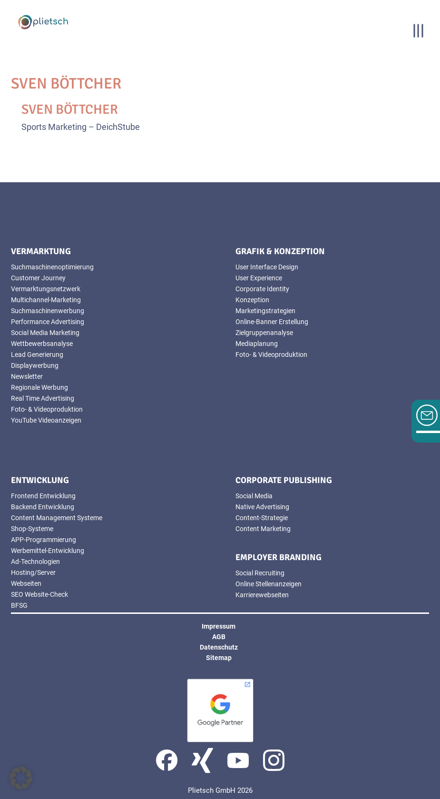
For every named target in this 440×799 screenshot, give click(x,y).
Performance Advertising (47, 322)
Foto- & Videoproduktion (47, 409)
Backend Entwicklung (42, 507)
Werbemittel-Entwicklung (47, 550)
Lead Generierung (37, 354)
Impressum (218, 626)
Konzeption (252, 300)
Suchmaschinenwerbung (47, 311)
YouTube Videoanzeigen (46, 420)
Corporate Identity (262, 289)
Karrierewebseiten (262, 595)
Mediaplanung (256, 343)
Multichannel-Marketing (46, 300)
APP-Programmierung (43, 539)
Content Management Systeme (56, 518)
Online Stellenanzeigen (268, 584)
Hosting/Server (33, 572)
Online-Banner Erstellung (271, 322)
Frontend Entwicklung (43, 496)
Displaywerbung (35, 365)
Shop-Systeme (32, 529)
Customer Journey (38, 278)
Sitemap (219, 657)
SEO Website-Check (39, 594)
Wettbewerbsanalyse (42, 343)
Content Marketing (263, 529)
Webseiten (26, 583)
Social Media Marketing (45, 332)
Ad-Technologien (35, 561)
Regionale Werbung (39, 387)
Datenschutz (219, 647)
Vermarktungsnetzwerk (45, 289)
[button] (21, 778)
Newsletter (27, 376)
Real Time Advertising (42, 398)
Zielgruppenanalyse (264, 332)
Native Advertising (262, 507)
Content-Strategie (261, 518)
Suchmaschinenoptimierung (52, 267)
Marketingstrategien (265, 311)
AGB (218, 637)
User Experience (258, 278)
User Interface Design (266, 267)
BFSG (19, 605)
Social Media (254, 496)
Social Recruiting (259, 573)
